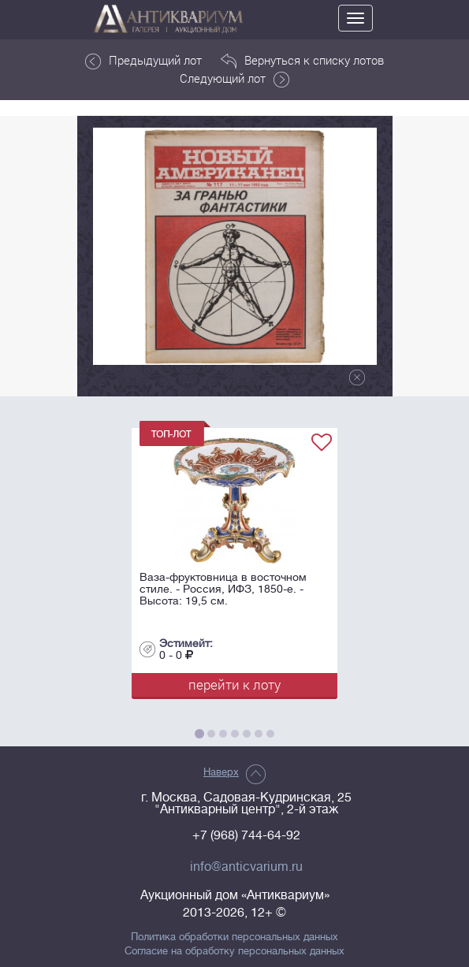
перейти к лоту (234, 684)
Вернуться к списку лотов (302, 60)
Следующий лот (234, 78)
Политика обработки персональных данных (234, 937)
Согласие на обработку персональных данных (234, 951)
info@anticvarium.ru (246, 867)
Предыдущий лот (143, 60)
